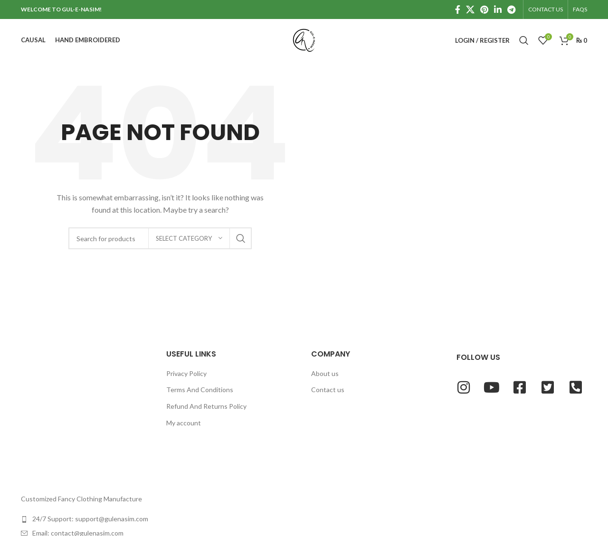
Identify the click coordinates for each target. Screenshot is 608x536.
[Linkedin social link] (497, 9)
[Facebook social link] (457, 9)
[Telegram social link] (511, 9)
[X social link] (470, 9)
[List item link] (86, 519)
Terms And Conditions (199, 390)
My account (183, 423)
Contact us (327, 390)
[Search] (523, 40)
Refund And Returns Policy (206, 406)
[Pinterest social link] (484, 9)
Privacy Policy (186, 373)
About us (325, 373)
